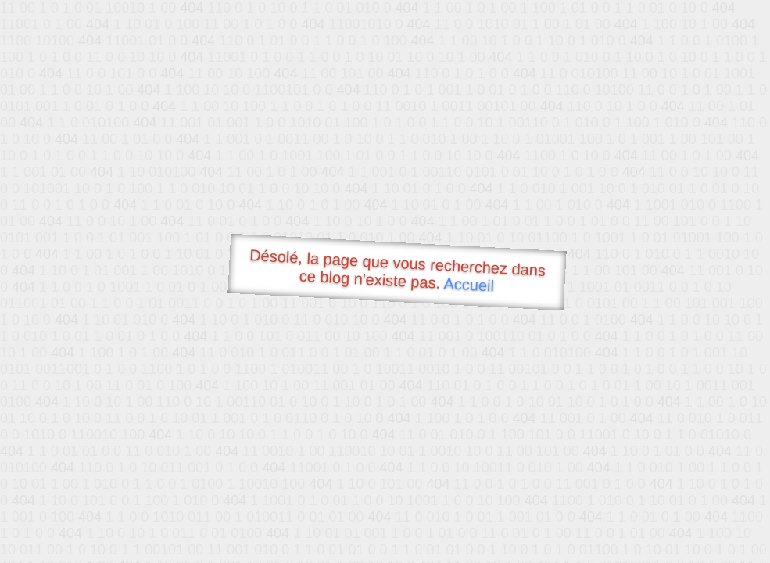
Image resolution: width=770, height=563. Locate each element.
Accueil (469, 284)
